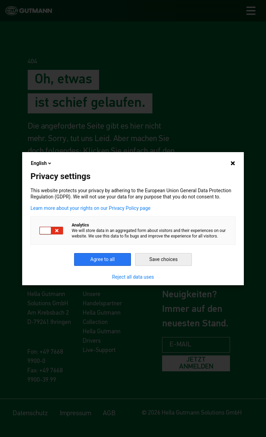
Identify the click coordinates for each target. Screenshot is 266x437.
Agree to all (102, 259)
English (41, 163)
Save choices (163, 259)
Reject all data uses (133, 277)
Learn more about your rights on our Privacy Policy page (90, 208)
